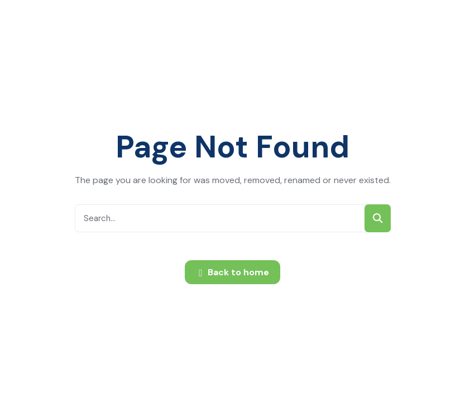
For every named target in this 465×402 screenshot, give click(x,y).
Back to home (234, 273)
